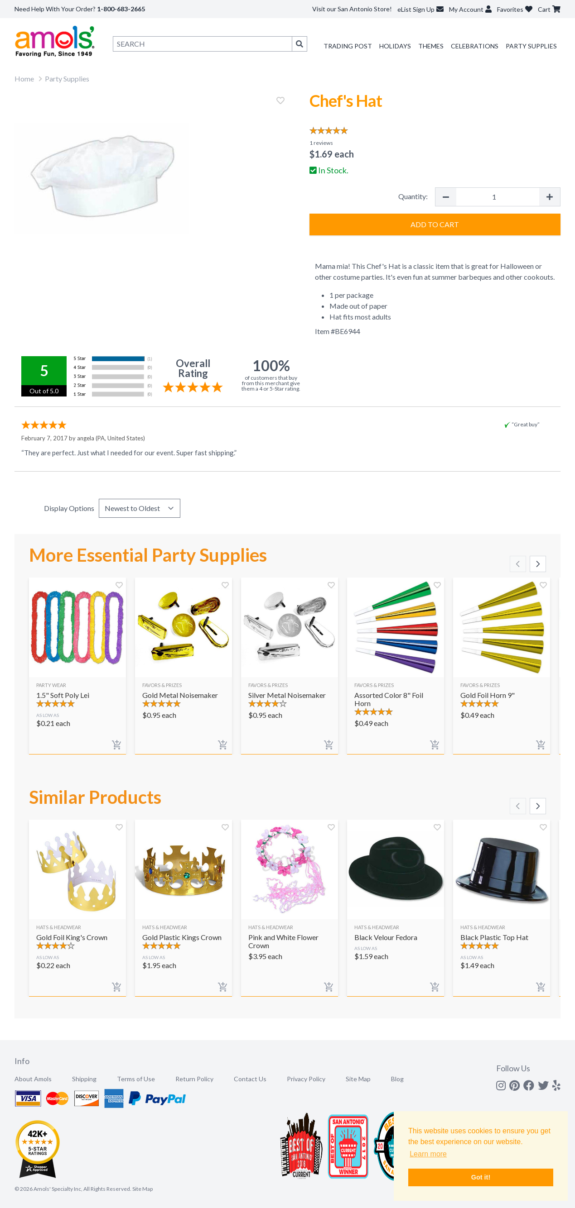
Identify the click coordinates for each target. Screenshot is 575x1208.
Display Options (69, 508)
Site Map (358, 1079)
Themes (431, 46)
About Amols (33, 1079)
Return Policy (194, 1079)
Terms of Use (136, 1079)
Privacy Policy (306, 1079)
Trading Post (348, 46)
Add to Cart (435, 224)
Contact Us (250, 1079)
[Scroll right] (538, 564)
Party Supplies (531, 46)
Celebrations (474, 46)
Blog (397, 1079)
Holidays (395, 46)
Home (24, 78)
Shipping (84, 1079)
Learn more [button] (428, 1154)
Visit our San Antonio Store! (352, 9)
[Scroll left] (518, 564)
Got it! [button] (480, 1177)
